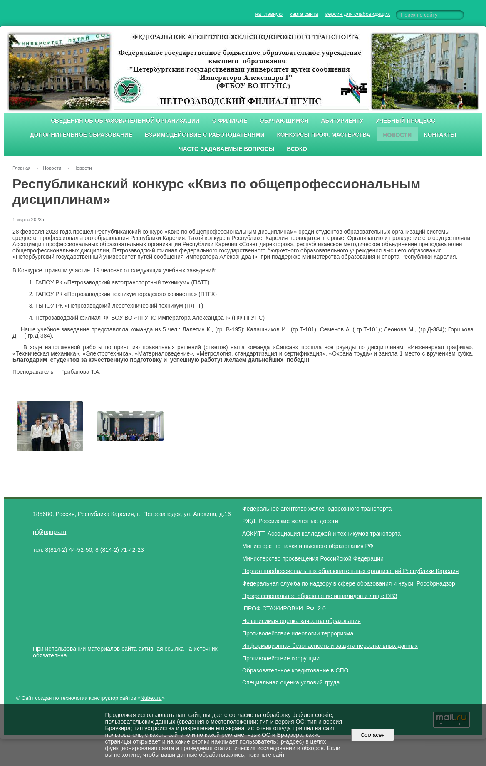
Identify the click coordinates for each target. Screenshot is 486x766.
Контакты (440, 135)
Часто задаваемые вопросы (226, 149)
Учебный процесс (405, 121)
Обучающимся (284, 121)
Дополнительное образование (81, 135)
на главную (269, 14)
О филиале (229, 121)
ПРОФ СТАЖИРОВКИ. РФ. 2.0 (285, 608)
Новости (397, 135)
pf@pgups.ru (49, 532)
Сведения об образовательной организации (125, 121)
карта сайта (304, 14)
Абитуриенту (342, 121)
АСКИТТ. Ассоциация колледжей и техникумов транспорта (321, 533)
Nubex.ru (151, 698)
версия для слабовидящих (357, 14)
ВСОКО (297, 149)
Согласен (372, 735)
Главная (21, 168)
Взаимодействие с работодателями (204, 135)
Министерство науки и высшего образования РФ (307, 546)
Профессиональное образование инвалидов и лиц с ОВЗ (319, 596)
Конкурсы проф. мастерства (324, 135)
